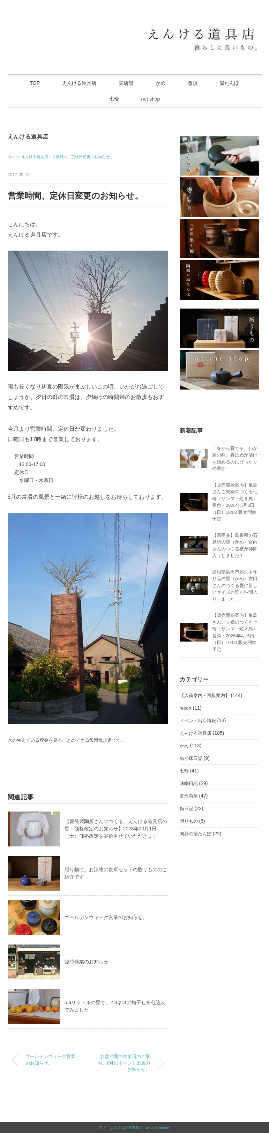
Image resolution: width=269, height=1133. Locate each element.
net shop (150, 99)
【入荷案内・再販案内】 (205, 695)
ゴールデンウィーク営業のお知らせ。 (106, 917)
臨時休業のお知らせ (87, 961)
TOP (35, 83)
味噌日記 (189, 783)
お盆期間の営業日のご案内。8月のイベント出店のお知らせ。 (124, 1063)
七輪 (114, 99)
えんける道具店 (79, 83)
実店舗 (126, 83)
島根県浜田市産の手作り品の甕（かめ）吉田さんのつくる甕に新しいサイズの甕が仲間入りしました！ (234, 585)
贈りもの (189, 821)
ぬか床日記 (191, 758)
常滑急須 (189, 796)
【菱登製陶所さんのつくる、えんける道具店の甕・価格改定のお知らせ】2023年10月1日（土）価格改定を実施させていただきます (116, 829)
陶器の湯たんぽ (195, 833)
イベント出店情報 (198, 720)
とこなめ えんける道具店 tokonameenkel (136, 1128)
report (186, 708)
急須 (192, 83)
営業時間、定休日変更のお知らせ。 (82, 157)
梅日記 (186, 808)
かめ (160, 83)
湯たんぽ (229, 83)
